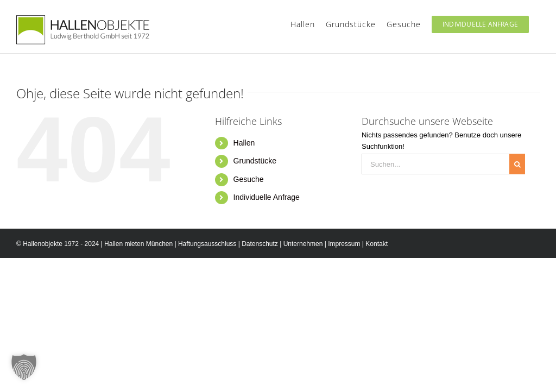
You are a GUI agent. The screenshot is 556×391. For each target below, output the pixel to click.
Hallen (244, 142)
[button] (24, 367)
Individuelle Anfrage (266, 197)
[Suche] (517, 164)
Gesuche (248, 179)
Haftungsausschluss (207, 244)
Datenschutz (260, 244)
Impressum (344, 244)
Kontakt (376, 244)
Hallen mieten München (138, 244)
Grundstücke (254, 160)
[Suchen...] (435, 164)
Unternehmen (303, 244)
